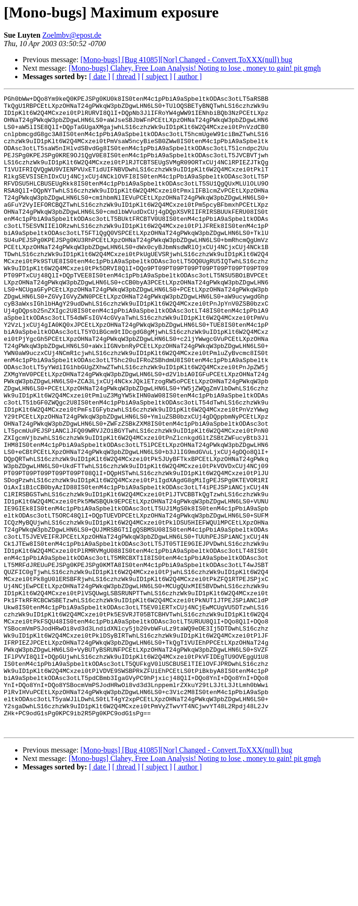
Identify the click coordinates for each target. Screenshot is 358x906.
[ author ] (188, 77)
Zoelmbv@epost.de (71, 35)
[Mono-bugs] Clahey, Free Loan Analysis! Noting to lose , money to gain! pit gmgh (195, 68)
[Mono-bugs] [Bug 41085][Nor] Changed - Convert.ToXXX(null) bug (187, 60)
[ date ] (99, 77)
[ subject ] (157, 77)
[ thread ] (126, 77)
